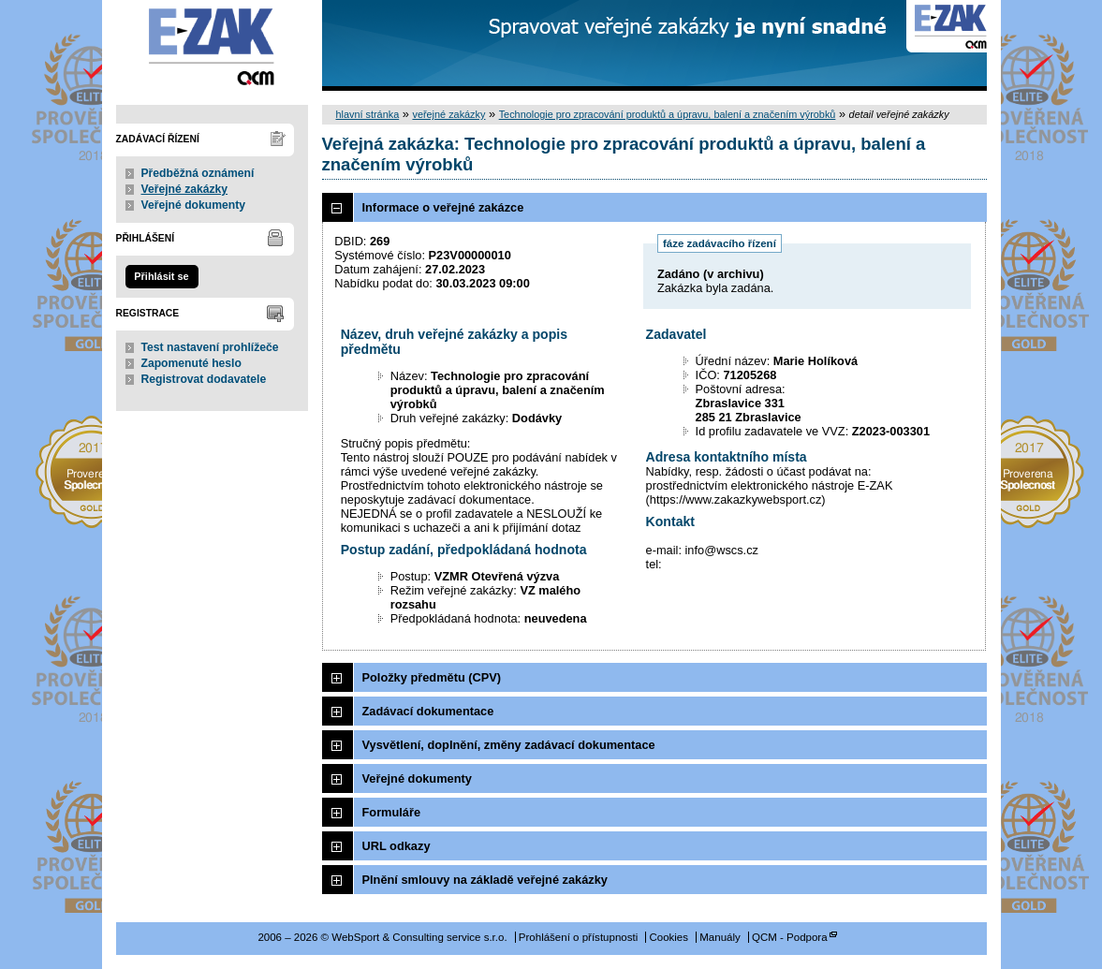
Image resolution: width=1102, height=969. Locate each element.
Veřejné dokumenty (193, 205)
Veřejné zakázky (184, 189)
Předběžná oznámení (198, 173)
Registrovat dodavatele (204, 379)
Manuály (720, 937)
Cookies (668, 937)
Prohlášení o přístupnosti (578, 937)
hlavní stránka (368, 114)
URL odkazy (396, 846)
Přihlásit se (161, 276)
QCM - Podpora (790, 937)
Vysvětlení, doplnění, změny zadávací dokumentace (508, 745)
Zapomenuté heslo (191, 363)
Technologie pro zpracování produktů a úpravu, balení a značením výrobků (667, 114)
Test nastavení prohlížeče (210, 347)
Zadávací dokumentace (428, 711)
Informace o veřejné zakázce (443, 207)
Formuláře (391, 812)
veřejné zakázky (448, 114)
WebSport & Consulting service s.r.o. (212, 45)
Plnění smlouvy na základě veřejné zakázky (485, 880)
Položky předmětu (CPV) (432, 677)
